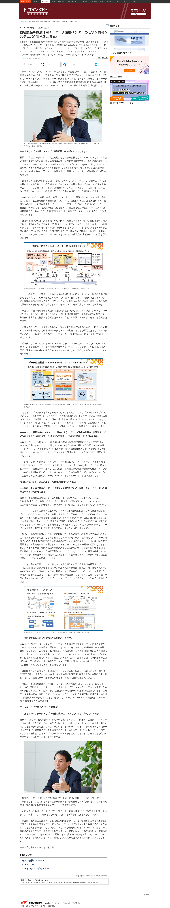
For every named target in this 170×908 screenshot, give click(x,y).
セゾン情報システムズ (33, 860)
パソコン (118, 1)
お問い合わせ (25, 906)
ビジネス (45, 2)
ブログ (135, 1)
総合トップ (25, 1)
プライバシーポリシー (39, 906)
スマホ (109, 1)
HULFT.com (28, 864)
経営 (53, 1)
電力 (101, 1)
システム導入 (73, 1)
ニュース (35, 1)
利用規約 (146, 895)
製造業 (94, 1)
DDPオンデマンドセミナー (35, 868)
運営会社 (51, 906)
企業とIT (61, 1)
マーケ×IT (85, 1)
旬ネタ (126, 1)
